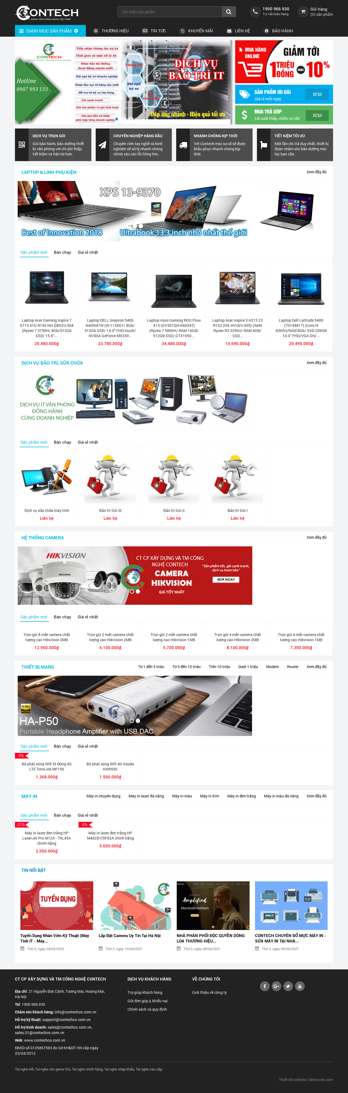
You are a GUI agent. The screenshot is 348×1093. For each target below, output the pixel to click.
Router (293, 666)
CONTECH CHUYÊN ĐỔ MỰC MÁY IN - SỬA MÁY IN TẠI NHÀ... (290, 938)
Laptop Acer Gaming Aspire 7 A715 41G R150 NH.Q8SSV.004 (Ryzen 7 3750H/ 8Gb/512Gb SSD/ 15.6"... (46, 328)
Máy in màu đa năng (281, 795)
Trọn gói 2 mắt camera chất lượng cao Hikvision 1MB (174, 637)
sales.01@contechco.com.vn (39, 1032)
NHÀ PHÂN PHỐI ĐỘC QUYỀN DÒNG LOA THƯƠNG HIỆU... (211, 938)
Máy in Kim (209, 795)
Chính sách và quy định (147, 1009)
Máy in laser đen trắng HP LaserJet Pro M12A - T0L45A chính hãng (46, 838)
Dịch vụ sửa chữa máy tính (46, 510)
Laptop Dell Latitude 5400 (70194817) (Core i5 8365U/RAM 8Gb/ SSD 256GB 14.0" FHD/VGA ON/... (301, 328)
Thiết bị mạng (37, 667)
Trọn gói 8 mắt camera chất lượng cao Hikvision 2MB (46, 637)
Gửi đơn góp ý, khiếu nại (148, 1000)
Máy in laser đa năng (146, 795)
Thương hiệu (110, 31)
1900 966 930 (276, 8)
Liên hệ (238, 31)
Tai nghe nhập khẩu (119, 1069)
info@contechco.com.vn (75, 1011)
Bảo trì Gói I (238, 510)
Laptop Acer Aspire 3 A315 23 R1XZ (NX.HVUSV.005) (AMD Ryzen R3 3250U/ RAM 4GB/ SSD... (237, 328)
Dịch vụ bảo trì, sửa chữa (52, 363)
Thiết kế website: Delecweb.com (306, 1079)
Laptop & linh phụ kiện (48, 172)
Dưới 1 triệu (248, 666)
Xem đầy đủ (317, 171)
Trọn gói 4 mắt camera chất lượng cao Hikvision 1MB (301, 637)
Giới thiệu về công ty (209, 992)
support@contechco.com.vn (66, 1019)
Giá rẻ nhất (88, 252)
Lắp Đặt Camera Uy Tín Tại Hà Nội (130, 935)
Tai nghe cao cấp (149, 1069)
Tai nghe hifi (24, 1069)
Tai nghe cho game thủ (52, 1069)
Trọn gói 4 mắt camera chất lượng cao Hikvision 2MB (237, 637)
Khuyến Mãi (196, 31)
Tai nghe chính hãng (87, 1069)
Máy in (29, 796)
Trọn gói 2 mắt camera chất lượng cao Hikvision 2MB (110, 637)
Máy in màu (182, 795)
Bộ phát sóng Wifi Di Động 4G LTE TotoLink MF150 (47, 766)
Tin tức (153, 31)
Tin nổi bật (33, 870)
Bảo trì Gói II (174, 510)
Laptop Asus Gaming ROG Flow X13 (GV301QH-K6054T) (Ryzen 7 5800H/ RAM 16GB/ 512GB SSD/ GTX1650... (174, 328)
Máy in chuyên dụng (103, 795)
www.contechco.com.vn (44, 1040)
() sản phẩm (321, 14)
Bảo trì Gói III (110, 510)
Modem (272, 666)
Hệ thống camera (42, 537)
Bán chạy (62, 252)
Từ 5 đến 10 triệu (186, 666)
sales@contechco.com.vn (69, 1027)
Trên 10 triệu (219, 666)
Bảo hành (278, 31)
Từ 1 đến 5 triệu (151, 666)
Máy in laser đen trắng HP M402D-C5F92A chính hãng (110, 835)
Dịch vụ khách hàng (149, 979)
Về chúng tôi (206, 979)
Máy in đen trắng (241, 795)
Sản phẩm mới (33, 252)
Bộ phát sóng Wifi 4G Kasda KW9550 (110, 766)
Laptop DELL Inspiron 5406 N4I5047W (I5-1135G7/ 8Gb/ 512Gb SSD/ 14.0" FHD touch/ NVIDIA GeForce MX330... (110, 328)
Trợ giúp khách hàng (145, 992)
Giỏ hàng (318, 9)
